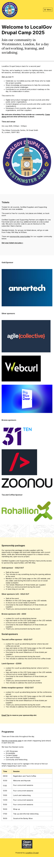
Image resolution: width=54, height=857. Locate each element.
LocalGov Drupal (32, 853)
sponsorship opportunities (20, 236)
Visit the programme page (11, 741)
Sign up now (6, 77)
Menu (49, 10)
